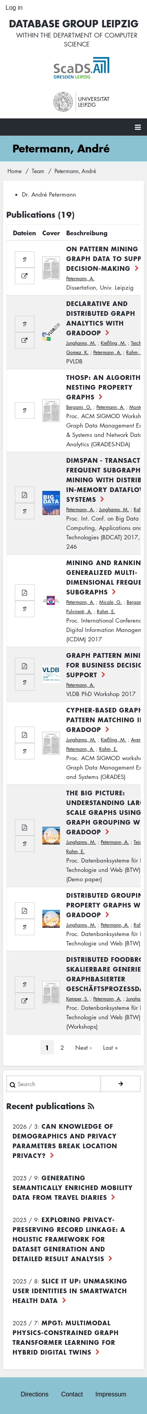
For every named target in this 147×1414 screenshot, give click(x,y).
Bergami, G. (79, 407)
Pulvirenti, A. (79, 611)
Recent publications (45, 1106)
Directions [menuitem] (35, 1394)
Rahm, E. (135, 352)
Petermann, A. (80, 278)
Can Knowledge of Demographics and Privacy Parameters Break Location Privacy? (65, 1140)
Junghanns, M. (81, 343)
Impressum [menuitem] (110, 1394)
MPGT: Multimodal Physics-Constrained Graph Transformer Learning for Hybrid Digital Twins (66, 1337)
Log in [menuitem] (14, 7)
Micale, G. (110, 602)
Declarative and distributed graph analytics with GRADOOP (100, 318)
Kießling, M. (113, 343)
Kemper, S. (77, 998)
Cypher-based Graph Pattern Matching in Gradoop (105, 719)
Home (14, 171)
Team (38, 171)
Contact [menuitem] (72, 1394)
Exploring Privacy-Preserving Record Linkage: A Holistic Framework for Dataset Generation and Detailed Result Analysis (69, 1239)
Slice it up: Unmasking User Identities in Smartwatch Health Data (70, 1290)
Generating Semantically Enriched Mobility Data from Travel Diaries (73, 1187)
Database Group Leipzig (73, 23)
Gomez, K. (77, 352)
